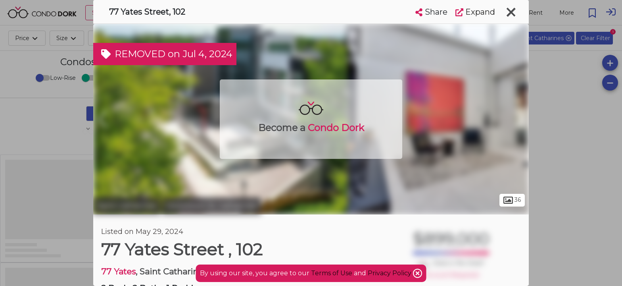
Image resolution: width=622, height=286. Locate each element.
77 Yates (118, 271)
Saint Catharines (126, 205)
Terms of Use (331, 273)
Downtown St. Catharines (211, 205)
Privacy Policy (390, 273)
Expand (475, 12)
